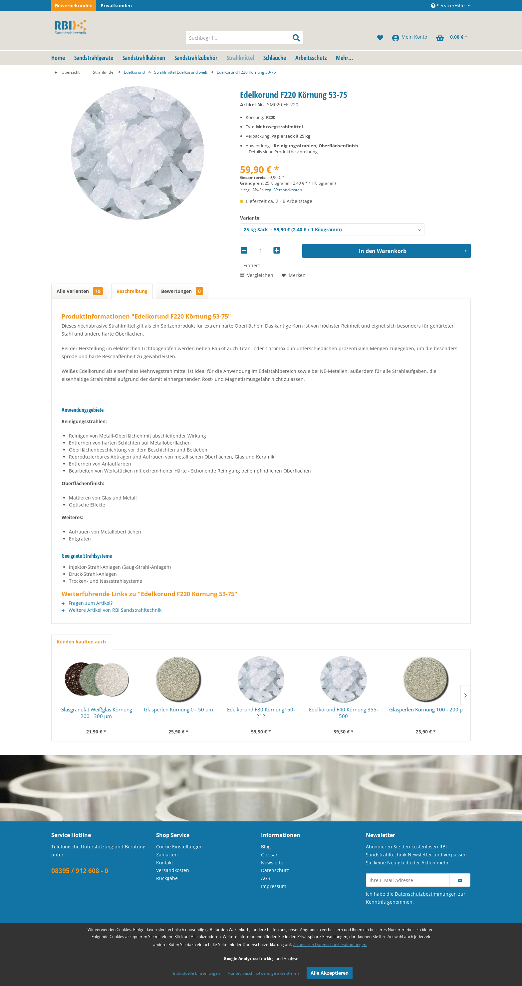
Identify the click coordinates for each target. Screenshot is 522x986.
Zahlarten (167, 854)
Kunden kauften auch (81, 641)
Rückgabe (167, 878)
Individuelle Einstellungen (196, 973)
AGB (265, 878)
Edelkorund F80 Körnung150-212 (261, 712)
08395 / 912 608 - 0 (79, 870)
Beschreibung (132, 291)
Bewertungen (182, 291)
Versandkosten (172, 870)
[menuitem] (244, 37)
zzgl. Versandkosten (283, 190)
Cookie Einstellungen (179, 846)
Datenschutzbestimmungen (426, 894)
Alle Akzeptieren (330, 973)
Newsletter (273, 862)
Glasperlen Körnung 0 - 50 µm (178, 709)
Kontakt (164, 862)
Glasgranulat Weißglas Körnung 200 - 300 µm (96, 712)
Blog (266, 846)
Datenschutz (275, 870)
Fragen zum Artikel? (87, 603)
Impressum (273, 886)
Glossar (269, 854)
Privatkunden (116, 5)
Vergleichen (256, 275)
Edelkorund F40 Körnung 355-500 (343, 712)
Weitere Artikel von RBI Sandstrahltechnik (111, 610)
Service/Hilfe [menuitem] (448, 5)
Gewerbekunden (74, 5)
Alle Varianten (80, 291)
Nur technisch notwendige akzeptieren (263, 973)
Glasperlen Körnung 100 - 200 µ (426, 709)
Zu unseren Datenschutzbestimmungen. (330, 944)
